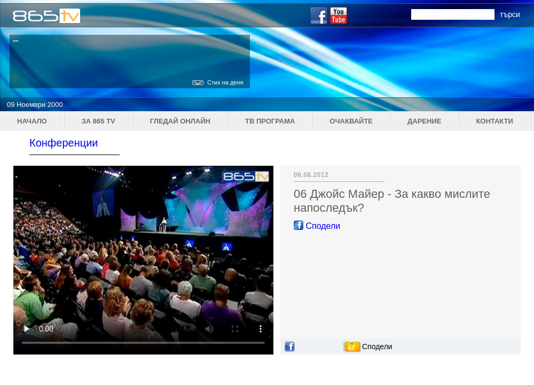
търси (510, 14)
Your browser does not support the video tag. (143, 260)
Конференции (63, 143)
